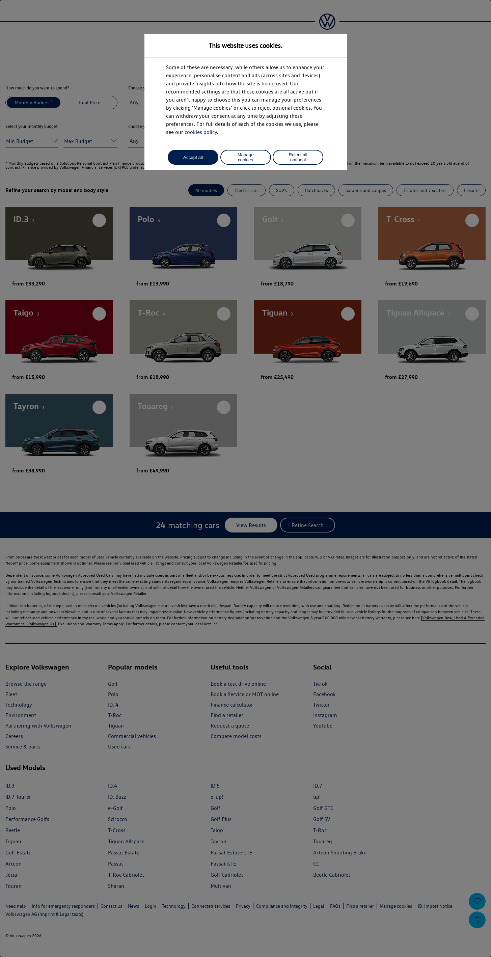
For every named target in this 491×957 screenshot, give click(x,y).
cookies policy (201, 132)
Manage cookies (245, 157)
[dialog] (245, 478)
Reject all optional (298, 157)
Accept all (193, 157)
